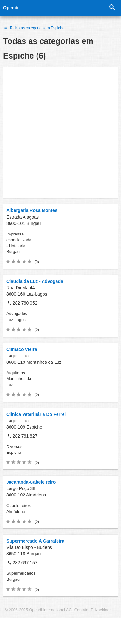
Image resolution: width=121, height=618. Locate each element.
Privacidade (101, 610)
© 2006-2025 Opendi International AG (38, 610)
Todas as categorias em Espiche (33, 28)
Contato (81, 610)
